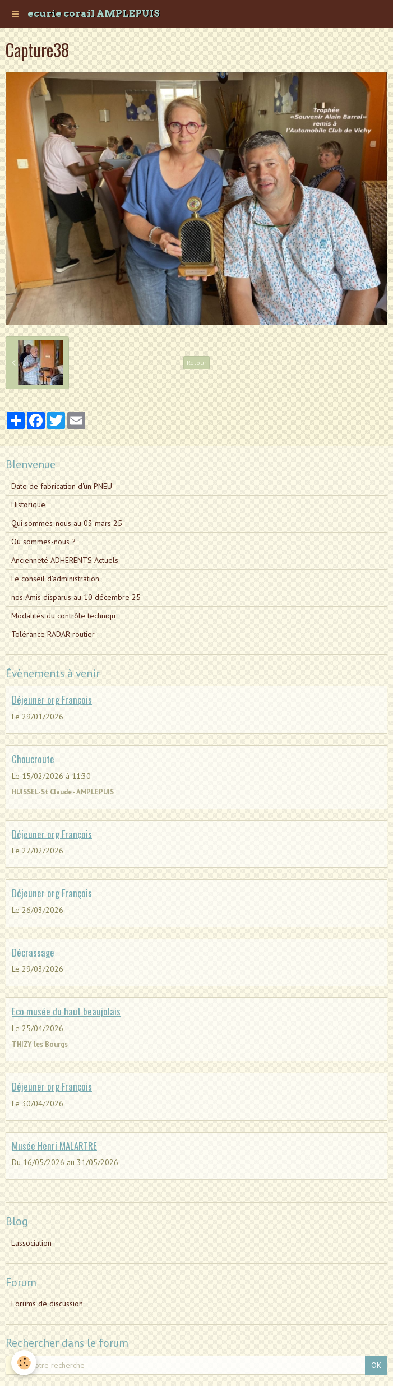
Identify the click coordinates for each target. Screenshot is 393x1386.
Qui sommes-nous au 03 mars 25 (66, 523)
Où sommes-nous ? (43, 542)
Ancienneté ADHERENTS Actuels (64, 560)
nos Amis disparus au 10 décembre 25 (76, 597)
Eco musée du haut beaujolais (66, 1011)
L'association (31, 1243)
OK (376, 1365)
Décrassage (33, 952)
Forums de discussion (47, 1304)
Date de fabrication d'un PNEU (61, 486)
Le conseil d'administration (55, 579)
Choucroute (33, 759)
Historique (28, 505)
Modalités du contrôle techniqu (63, 616)
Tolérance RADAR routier (53, 634)
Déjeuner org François (52, 699)
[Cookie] (23, 1362)
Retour (196, 362)
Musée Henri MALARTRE (54, 1145)
